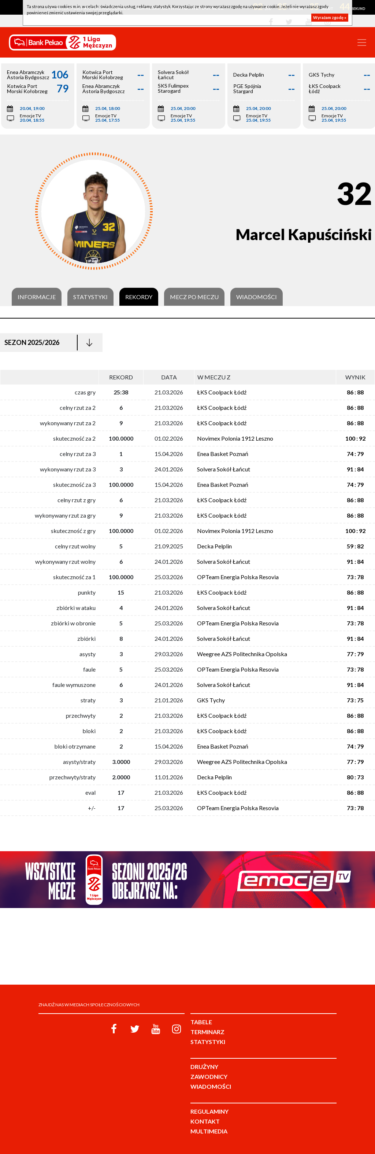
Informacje (37, 297)
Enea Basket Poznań (222, 453)
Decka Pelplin (214, 546)
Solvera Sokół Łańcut (223, 469)
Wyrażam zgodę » (329, 17)
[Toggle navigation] (362, 42)
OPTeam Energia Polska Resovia (238, 576)
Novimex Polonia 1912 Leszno (235, 438)
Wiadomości (256, 297)
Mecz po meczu (194, 297)
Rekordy (138, 297)
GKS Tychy (211, 700)
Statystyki (90, 297)
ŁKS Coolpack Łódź (221, 392)
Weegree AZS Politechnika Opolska (242, 653)
